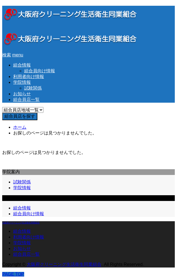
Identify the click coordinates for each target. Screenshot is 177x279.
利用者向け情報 (28, 76)
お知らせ (22, 93)
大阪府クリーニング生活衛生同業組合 (21, 223)
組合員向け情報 (39, 70)
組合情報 (22, 65)
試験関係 (33, 88)
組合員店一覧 (26, 99)
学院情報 (22, 82)
